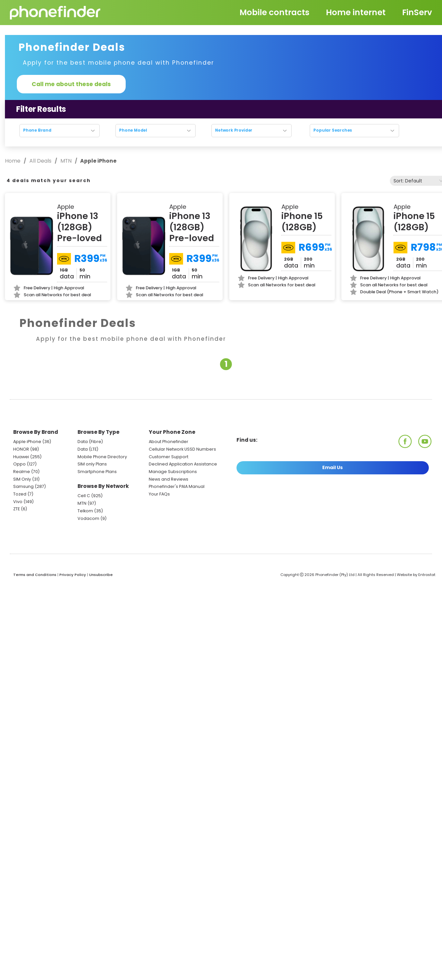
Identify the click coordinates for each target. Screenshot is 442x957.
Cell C (84, 495)
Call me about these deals (71, 84)
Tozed (20, 494)
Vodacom (88, 518)
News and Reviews (168, 479)
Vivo (17, 501)
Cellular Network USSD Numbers (182, 449)
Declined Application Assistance (183, 464)
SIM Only (22, 479)
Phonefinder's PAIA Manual (177, 486)
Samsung (23, 486)
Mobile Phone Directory (102, 457)
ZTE (16, 509)
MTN (66, 161)
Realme (21, 471)
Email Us (332, 467)
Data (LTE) (88, 449)
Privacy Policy (72, 574)
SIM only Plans (92, 464)
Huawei (21, 457)
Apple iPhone (27, 441)
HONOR (21, 449)
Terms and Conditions (34, 574)
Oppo (19, 464)
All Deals (40, 161)
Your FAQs (159, 494)
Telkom (85, 511)
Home (13, 161)
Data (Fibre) (90, 441)
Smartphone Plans (97, 471)
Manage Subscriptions (173, 471)
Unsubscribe (101, 574)
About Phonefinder (168, 441)
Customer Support (168, 457)
